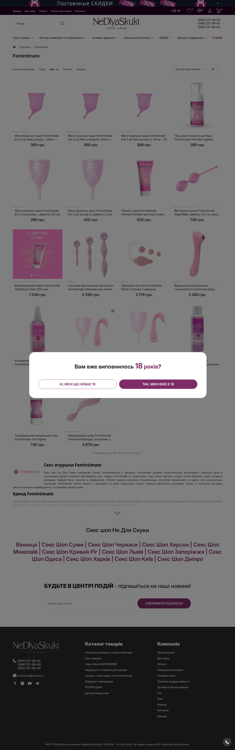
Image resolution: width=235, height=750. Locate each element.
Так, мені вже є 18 (158, 384)
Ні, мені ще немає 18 (77, 384)
